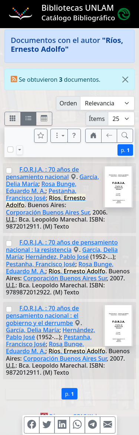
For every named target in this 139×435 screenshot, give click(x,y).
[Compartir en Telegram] (92, 425)
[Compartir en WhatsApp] (77, 425)
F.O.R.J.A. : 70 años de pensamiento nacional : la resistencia (62, 246)
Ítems (97, 119)
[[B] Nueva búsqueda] (125, 136)
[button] (74, 136)
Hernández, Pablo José (57, 257)
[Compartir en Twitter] (46, 425)
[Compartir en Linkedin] (62, 425)
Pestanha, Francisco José (41, 194)
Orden (68, 103)
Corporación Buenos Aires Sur (47, 212)
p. (125, 150)
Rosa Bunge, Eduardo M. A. (41, 187)
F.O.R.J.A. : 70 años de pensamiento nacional (42, 173)
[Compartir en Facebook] (31, 425)
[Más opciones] (59, 136)
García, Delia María (32, 330)
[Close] (125, 79)
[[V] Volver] (109, 136)
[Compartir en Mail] (107, 425)
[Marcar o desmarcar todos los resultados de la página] (10, 149)
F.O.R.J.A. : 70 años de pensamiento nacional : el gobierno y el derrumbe (42, 315)
